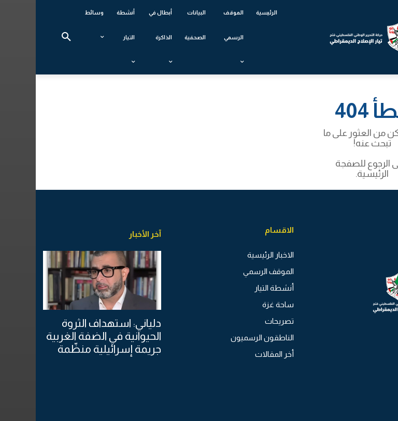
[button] (30, 37)
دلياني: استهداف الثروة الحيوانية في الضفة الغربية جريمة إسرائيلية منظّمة (67, 335)
